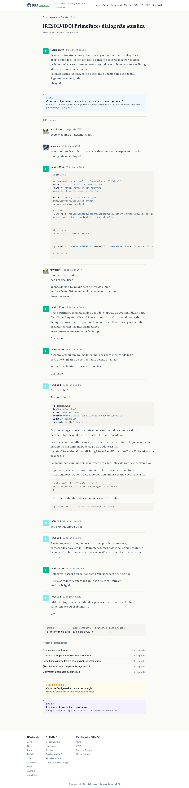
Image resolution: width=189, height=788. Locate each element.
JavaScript (32, 762)
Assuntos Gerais (59, 17)
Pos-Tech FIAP (53, 758)
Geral (105, 5)
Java (97, 5)
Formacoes (51, 746)
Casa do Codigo (84, 750)
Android (157, 5)
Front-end (32, 750)
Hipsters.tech (83, 754)
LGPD (117, 784)
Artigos (49, 750)
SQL (136, 5)
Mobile (127, 5)
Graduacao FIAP (54, 754)
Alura (78, 742)
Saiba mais (92, 784)
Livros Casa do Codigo (57, 762)
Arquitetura (32, 775)
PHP (148, 5)
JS (142, 5)
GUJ (45, 17)
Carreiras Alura (53, 742)
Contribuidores (106, 784)
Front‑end (116, 5)
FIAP (78, 746)
